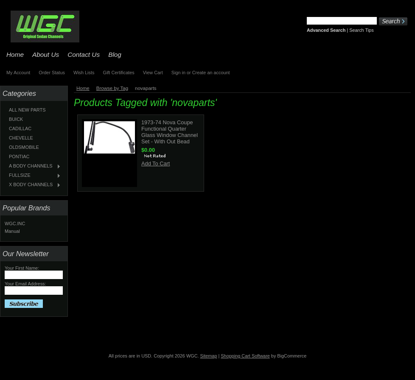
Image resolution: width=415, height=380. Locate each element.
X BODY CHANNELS (33, 185)
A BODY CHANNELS (33, 166)
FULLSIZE (33, 176)
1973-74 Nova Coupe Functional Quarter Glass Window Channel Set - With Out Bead (169, 132)
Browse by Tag (112, 88)
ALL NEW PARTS (27, 109)
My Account (18, 72)
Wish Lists (84, 72)
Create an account (211, 72)
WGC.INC (15, 223)
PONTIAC (19, 156)
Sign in (178, 72)
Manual (12, 231)
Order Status (52, 72)
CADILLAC (20, 128)
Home (83, 88)
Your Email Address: (25, 283)
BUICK (16, 119)
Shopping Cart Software (245, 355)
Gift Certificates (118, 72)
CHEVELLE (21, 137)
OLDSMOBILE (24, 147)
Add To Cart (155, 163)
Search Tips (361, 30)
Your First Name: (22, 268)
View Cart (153, 72)
